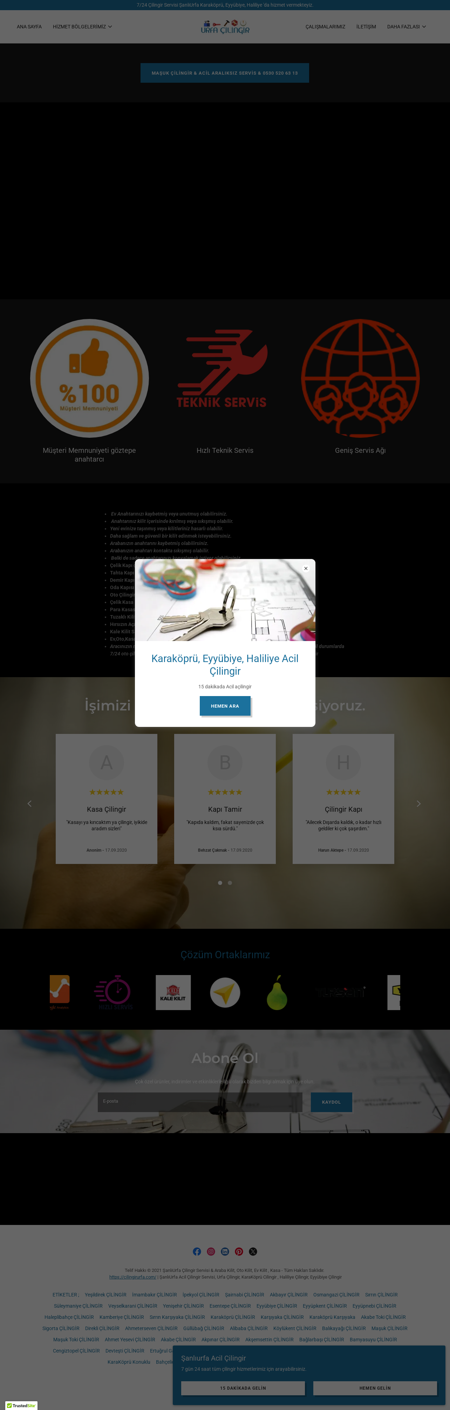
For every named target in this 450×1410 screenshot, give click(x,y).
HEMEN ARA (225, 706)
